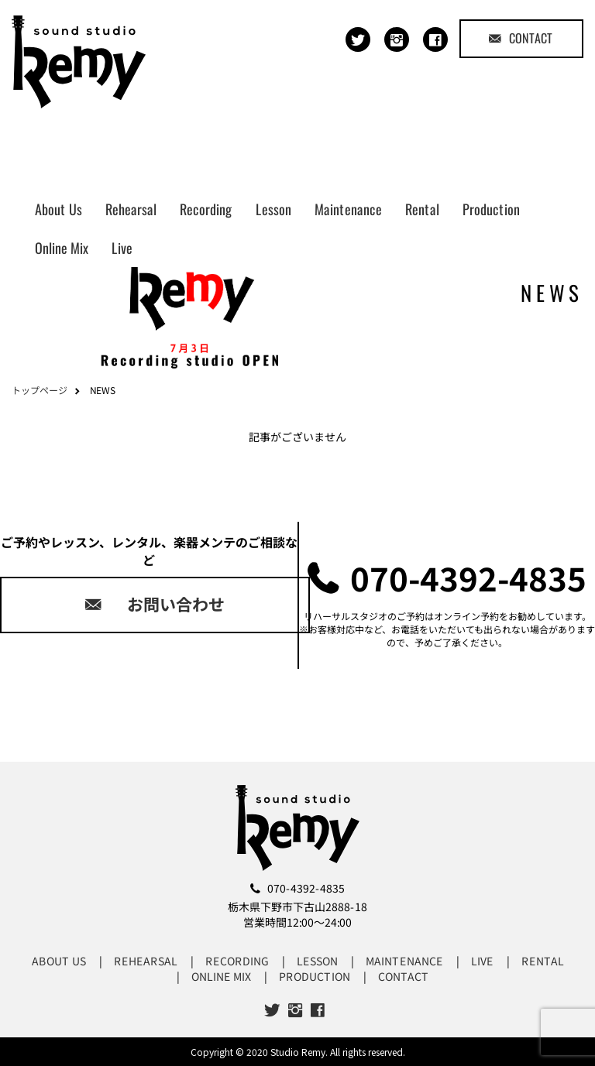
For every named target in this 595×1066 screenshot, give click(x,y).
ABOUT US (58, 960)
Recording (206, 209)
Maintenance (348, 209)
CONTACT (521, 38)
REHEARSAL (145, 960)
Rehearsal (130, 209)
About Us (58, 209)
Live (122, 248)
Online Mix (61, 248)
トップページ (39, 389)
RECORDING (236, 960)
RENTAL (542, 960)
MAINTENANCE (403, 960)
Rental (422, 209)
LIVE (481, 960)
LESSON (316, 960)
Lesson (273, 209)
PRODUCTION (314, 976)
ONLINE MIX (221, 976)
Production (491, 209)
